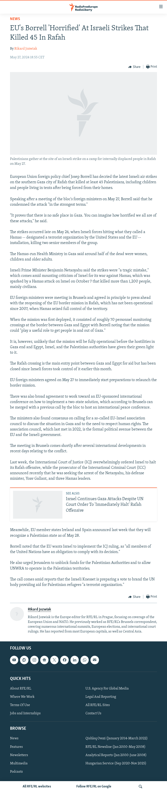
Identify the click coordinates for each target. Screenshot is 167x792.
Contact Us (93, 713)
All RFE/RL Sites (97, 705)
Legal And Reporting (100, 697)
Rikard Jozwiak (25, 48)
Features (16, 747)
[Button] (134, 67)
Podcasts (16, 772)
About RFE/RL (20, 688)
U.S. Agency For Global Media (107, 688)
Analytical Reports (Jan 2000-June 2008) (116, 755)
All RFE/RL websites (37, 786)
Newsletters (19, 755)
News (15, 19)
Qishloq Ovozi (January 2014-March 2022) (116, 738)
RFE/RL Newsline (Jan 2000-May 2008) (115, 747)
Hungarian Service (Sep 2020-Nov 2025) (115, 763)
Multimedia (19, 763)
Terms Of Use (20, 705)
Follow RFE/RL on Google (93, 786)
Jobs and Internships (25, 713)
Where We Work (22, 697)
